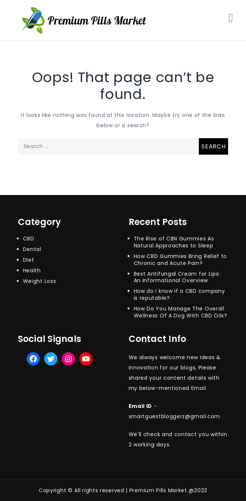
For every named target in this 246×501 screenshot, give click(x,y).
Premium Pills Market (158, 490)
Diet (28, 260)
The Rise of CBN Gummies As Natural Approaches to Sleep (174, 242)
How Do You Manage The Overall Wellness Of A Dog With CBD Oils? (180, 312)
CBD (28, 238)
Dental (32, 249)
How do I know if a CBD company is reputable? (179, 294)
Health (32, 270)
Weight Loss (39, 281)
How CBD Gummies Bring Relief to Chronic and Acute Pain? (180, 260)
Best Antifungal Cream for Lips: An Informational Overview (177, 277)
